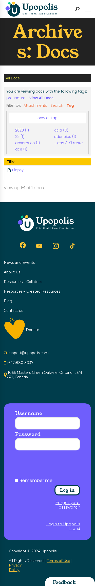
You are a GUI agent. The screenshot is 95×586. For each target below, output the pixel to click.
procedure (15, 97)
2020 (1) (22, 130)
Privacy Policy (15, 567)
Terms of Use (58, 560)
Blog (8, 301)
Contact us (13, 310)
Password (27, 434)
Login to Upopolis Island (63, 526)
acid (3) (61, 130)
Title (10, 161)
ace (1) (21, 149)
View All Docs (41, 97)
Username (28, 413)
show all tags (48, 117)
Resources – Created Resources (32, 291)
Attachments (35, 105)
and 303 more (70, 142)
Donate (32, 330)
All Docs (13, 78)
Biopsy (18, 169)
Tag (70, 105)
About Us (12, 272)
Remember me (36, 480)
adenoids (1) (65, 136)
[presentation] (53, 466)
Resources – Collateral (23, 281)
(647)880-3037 (20, 362)
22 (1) (20, 136)
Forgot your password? (67, 505)
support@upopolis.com (28, 353)
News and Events (19, 262)
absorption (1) (27, 142)
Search (57, 105)
